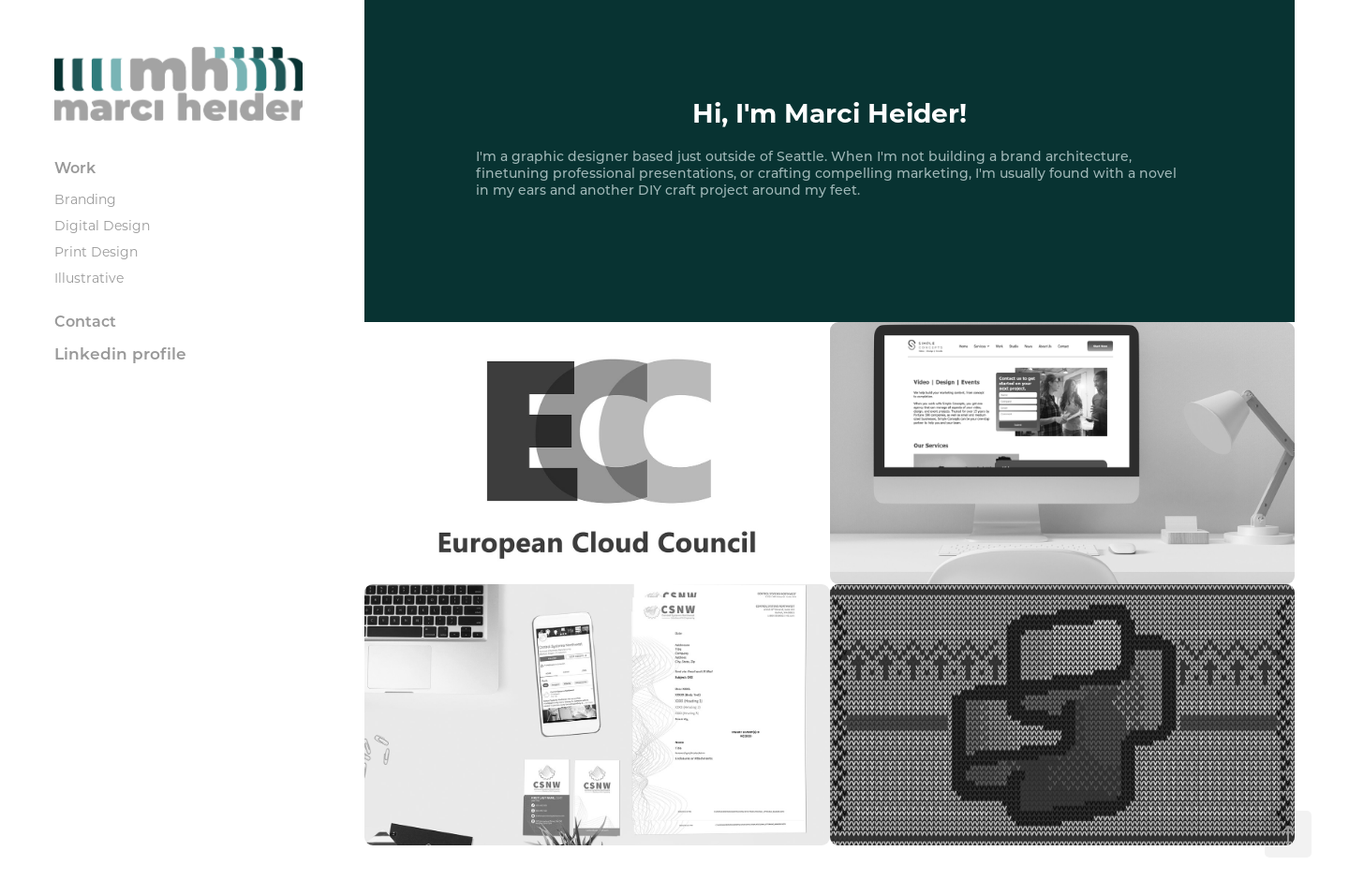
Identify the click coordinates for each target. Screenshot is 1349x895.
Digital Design (102, 225)
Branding (85, 199)
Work (75, 167)
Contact (85, 320)
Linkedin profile (120, 353)
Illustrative (89, 277)
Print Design (96, 251)
